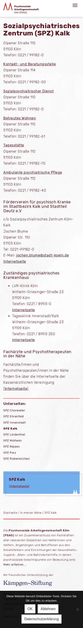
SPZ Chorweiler (14, 410)
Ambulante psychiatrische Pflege (32, 172)
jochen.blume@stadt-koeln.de (42, 255)
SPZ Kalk (10, 428)
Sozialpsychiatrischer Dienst (28, 91)
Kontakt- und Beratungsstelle (29, 64)
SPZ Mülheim (12, 440)
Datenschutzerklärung (41, 619)
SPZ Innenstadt (14, 422)
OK (30, 609)
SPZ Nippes (11, 446)
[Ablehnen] (77, 609)
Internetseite (14, 261)
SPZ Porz (9, 452)
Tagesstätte (13, 145)
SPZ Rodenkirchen (16, 458)
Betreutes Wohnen (19, 118)
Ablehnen (48, 609)
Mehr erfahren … (14, 564)
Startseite (10, 512)
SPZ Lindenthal (14, 434)
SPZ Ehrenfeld (13, 416)
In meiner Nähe (31, 512)
